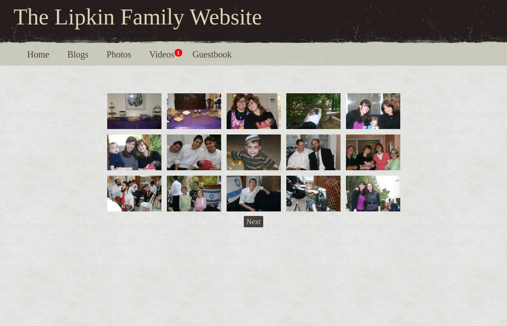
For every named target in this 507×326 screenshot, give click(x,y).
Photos (119, 54)
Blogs (78, 54)
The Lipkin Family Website (138, 16)
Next (253, 221)
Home (38, 54)
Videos (165, 54)
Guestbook (212, 54)
